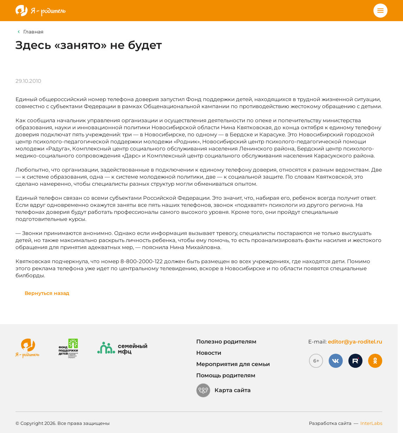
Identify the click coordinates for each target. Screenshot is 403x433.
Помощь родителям (225, 375)
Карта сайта (223, 390)
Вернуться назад (47, 293)
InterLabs (371, 423)
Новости (208, 353)
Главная (33, 32)
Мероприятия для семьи (233, 364)
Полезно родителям (226, 341)
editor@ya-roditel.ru (355, 341)
